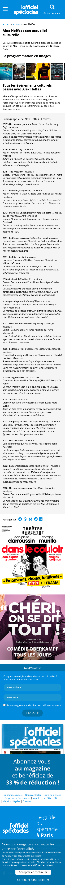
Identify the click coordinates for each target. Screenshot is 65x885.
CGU (56, 798)
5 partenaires (25, 859)
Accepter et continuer (33, 872)
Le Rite (12, 257)
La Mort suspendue (19, 465)
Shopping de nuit (18, 421)
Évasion (13, 190)
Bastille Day (15, 149)
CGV (49, 798)
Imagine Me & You (18, 377)
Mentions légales (11, 801)
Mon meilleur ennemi (20, 323)
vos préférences (22, 862)
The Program (16, 171)
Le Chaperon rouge (19, 238)
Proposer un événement (17, 798)
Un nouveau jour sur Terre (23, 124)
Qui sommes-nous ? (13, 794)
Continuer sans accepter (33, 880)
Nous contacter (33, 794)
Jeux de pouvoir (17, 301)
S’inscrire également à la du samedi (34, 705)
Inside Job (14, 279)
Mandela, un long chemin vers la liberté (30, 212)
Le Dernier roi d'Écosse (21, 348)
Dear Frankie (16, 440)
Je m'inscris (32, 713)
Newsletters (38, 798)
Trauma (13, 399)
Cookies (27, 801)
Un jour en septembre (20, 488)
